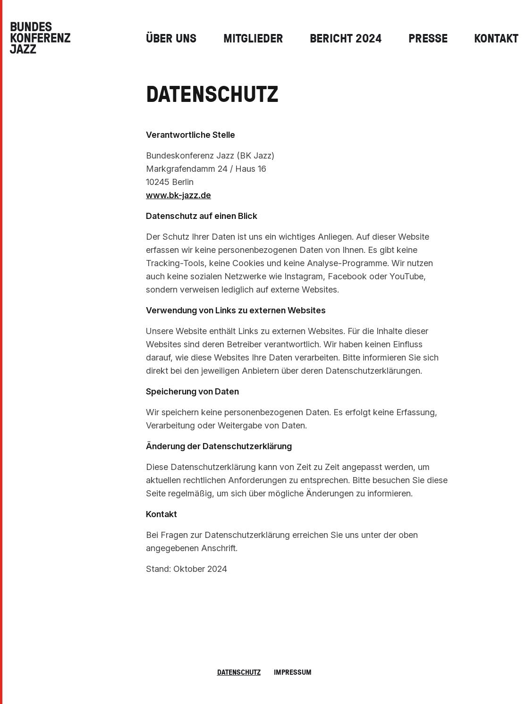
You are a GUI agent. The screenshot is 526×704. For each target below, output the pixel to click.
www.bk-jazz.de (178, 195)
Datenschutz (239, 672)
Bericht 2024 (346, 37)
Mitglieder (253, 37)
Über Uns (171, 37)
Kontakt (496, 37)
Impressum (293, 672)
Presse (428, 37)
